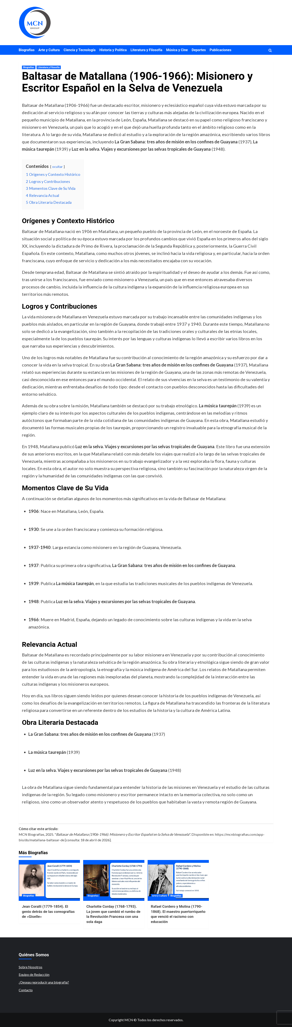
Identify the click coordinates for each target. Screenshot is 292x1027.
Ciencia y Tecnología (80, 50)
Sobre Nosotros (30, 967)
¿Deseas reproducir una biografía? (44, 982)
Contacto (26, 990)
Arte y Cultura (49, 50)
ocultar (57, 166)
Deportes (199, 50)
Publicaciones (220, 50)
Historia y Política (113, 50)
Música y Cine (177, 50)
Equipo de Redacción (34, 974)
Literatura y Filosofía (146, 50)
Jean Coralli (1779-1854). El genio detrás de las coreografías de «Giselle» (48, 911)
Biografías (27, 50)
